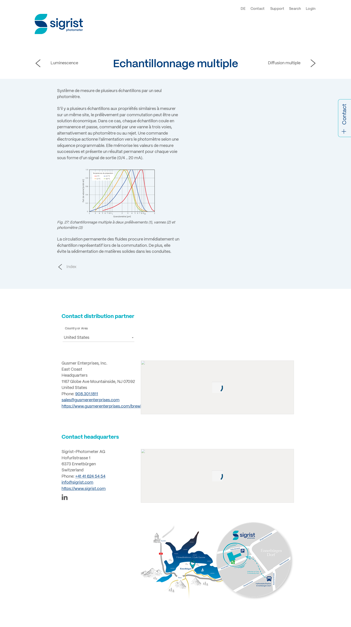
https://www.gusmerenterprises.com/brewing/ (104, 406)
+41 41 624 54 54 (90, 477)
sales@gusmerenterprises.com (91, 400)
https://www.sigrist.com (84, 489)
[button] (98, 337)
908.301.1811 (86, 394)
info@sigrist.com (77, 483)
